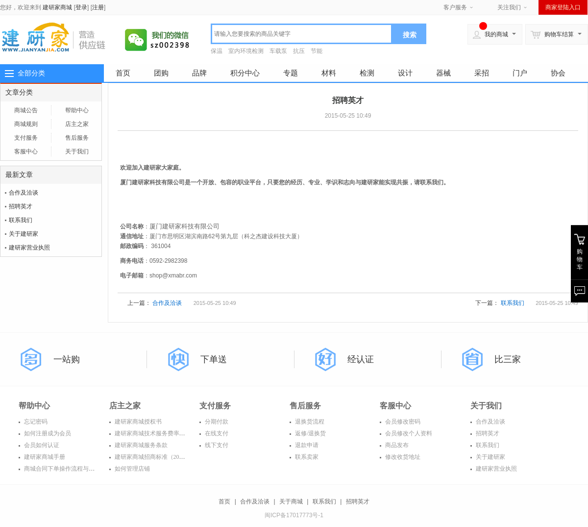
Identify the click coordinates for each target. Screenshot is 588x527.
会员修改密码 (402, 421)
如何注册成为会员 (47, 433)
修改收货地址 (402, 456)
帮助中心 (77, 110)
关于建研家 (23, 233)
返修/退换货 (310, 433)
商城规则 (26, 124)
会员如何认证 (41, 445)
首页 (123, 73)
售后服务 (77, 137)
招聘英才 (20, 206)
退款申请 (306, 445)
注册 (98, 7)
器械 (443, 73)
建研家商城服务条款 (140, 445)
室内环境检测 (246, 51)
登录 (81, 7)
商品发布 (396, 445)
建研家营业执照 (29, 247)
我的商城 (490, 34)
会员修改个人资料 (408, 433)
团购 (161, 73)
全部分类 (31, 73)
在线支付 (215, 433)
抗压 (299, 51)
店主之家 (77, 124)
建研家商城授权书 (137, 421)
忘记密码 (35, 421)
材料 (328, 73)
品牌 (199, 73)
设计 (405, 73)
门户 (520, 73)
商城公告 (26, 110)
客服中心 (26, 151)
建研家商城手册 (44, 456)
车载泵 (278, 51)
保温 (216, 51)
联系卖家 (306, 456)
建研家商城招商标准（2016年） (155, 456)
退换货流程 (309, 421)
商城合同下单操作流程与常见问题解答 (73, 468)
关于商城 (291, 501)
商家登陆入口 (563, 7)
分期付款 (215, 421)
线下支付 (215, 445)
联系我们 (20, 220)
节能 (316, 51)
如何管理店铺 (131, 468)
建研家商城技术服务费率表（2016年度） (166, 433)
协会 (558, 73)
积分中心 (245, 73)
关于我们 (77, 151)
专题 (290, 73)
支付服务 (26, 137)
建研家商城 (57, 7)
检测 (367, 73)
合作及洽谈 (23, 192)
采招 (481, 73)
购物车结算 (552, 34)
